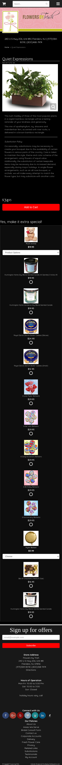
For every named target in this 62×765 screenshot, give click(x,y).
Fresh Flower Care (31, 742)
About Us (31, 724)
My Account (31, 757)
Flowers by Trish (10, 22)
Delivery (31, 739)
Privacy (31, 745)
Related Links (31, 748)
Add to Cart (31, 207)
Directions (31, 670)
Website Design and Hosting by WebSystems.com (45, 764)
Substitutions (31, 751)
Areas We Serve (31, 727)
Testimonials (31, 754)
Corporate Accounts (31, 736)
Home (7, 47)
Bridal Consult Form (31, 730)
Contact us (31, 733)
